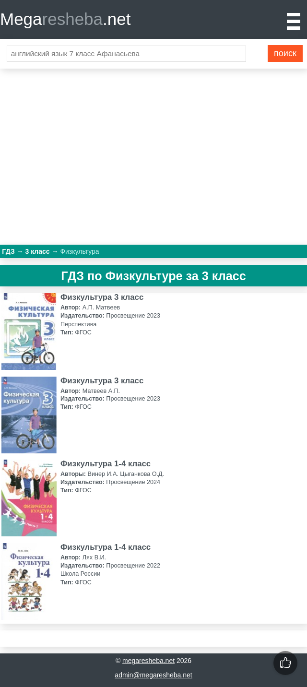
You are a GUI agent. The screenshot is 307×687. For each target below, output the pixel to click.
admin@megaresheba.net (153, 675)
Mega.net (65, 19)
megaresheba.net (148, 660)
